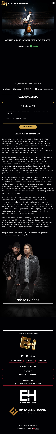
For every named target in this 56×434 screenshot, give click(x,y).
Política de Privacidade (28, 425)
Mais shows (27, 127)
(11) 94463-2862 (35, 384)
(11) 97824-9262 (21, 384)
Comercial (32, 374)
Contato (22, 374)
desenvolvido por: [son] (28, 429)
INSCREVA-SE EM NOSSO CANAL (28, 333)
